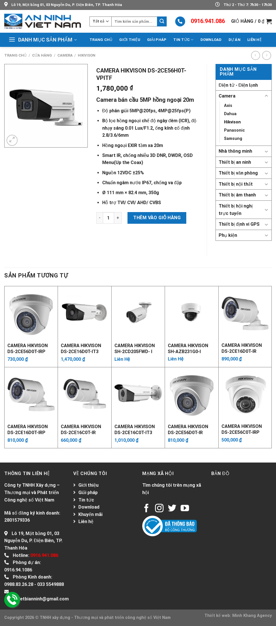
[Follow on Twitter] (172, 508)
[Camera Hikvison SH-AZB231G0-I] (191, 312)
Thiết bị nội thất (236, 184)
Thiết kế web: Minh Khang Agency (238, 615)
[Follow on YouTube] (185, 508)
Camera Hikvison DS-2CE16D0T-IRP (27, 429)
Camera (65, 55)
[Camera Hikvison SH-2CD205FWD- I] (138, 312)
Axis (228, 105)
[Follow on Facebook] (146, 508)
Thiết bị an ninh (235, 162)
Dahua (230, 113)
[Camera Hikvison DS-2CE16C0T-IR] (84, 393)
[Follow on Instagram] (159, 508)
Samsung (233, 138)
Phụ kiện (228, 235)
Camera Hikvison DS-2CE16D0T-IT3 (81, 348)
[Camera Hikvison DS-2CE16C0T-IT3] (138, 393)
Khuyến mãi (90, 514)
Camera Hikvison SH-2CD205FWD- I (134, 348)
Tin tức (183, 39)
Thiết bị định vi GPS (239, 224)
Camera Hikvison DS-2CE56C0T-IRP (241, 429)
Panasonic (234, 130)
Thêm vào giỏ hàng (157, 217)
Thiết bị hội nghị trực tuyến (236, 209)
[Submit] (162, 21)
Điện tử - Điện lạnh (238, 85)
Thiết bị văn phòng (238, 173)
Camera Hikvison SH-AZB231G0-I (188, 348)
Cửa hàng (42, 55)
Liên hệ (254, 40)
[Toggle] (266, 96)
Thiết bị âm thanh (237, 195)
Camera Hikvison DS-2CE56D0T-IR (188, 429)
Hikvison (86, 55)
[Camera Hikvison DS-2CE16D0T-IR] (245, 312)
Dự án (235, 40)
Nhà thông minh (235, 151)
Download (211, 40)
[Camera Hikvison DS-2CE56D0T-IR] (191, 393)
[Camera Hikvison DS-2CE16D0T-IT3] (84, 312)
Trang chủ (100, 40)
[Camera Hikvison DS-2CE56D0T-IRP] (31, 312)
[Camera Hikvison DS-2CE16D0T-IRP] (31, 393)
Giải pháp (156, 40)
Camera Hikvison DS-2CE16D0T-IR (241, 348)
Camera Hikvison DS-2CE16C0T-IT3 (134, 429)
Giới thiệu (129, 40)
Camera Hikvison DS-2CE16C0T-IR (81, 429)
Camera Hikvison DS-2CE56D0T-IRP (27, 348)
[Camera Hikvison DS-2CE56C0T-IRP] (245, 393)
